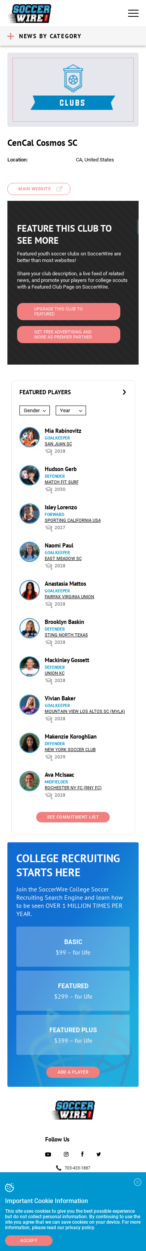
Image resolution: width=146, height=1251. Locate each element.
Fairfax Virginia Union (69, 596)
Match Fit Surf (62, 482)
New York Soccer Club (70, 749)
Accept (28, 1240)
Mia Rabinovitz (63, 430)
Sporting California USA (73, 520)
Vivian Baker (60, 698)
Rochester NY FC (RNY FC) (73, 787)
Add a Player (73, 1072)
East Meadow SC (63, 558)
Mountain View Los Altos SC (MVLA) (85, 711)
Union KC (55, 673)
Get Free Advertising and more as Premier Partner (63, 335)
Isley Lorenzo (61, 507)
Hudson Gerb (61, 469)
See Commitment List (73, 817)
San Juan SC (58, 444)
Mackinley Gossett (67, 660)
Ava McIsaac (59, 774)
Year (65, 410)
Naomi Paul (59, 545)
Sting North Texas (66, 635)
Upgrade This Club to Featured (58, 312)
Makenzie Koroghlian (71, 736)
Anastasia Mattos (65, 583)
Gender (32, 410)
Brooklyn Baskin (64, 622)
